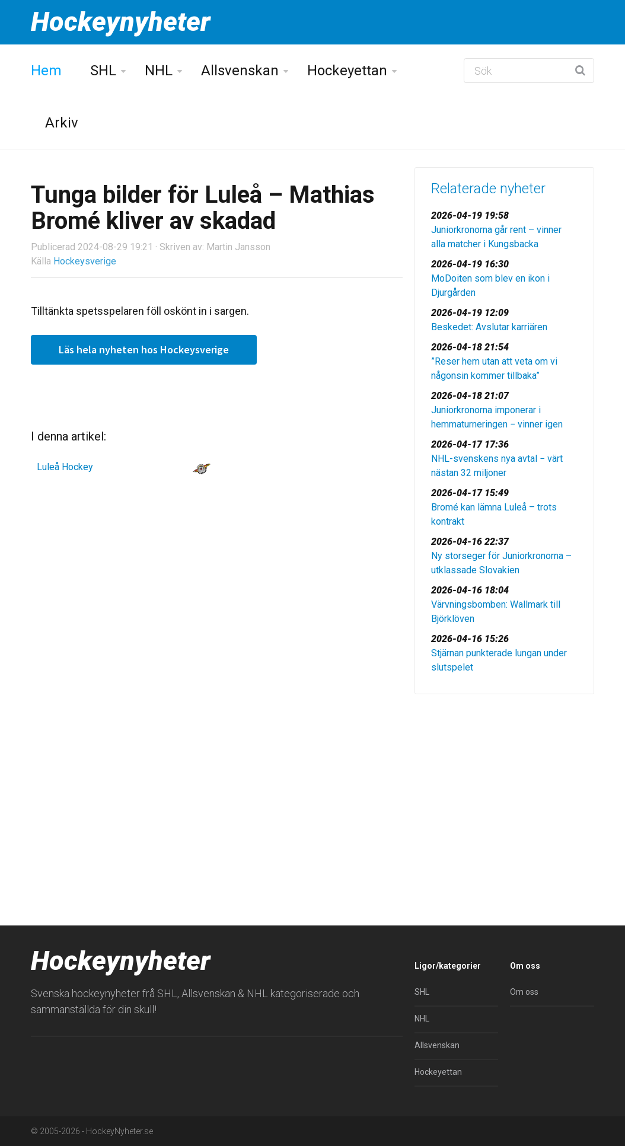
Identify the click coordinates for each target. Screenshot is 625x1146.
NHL (159, 70)
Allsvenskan (240, 70)
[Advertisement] (504, 786)
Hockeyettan (347, 70)
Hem (46, 70)
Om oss (524, 992)
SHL (103, 70)
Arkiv (61, 122)
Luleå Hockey (65, 467)
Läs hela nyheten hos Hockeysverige (144, 349)
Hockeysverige (84, 261)
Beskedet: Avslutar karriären (489, 327)
